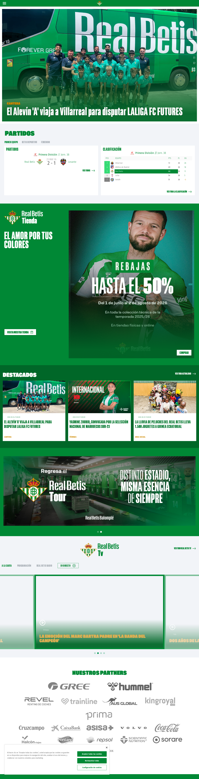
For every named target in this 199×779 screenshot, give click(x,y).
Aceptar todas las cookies (92, 754)
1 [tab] (98, 528)
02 (194, 61)
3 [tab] (101, 649)
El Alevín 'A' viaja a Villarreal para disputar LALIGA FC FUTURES (28, 420)
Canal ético (189, 772)
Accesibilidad (179, 772)
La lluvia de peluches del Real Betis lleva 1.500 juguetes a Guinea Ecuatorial (163, 420)
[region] (56, 760)
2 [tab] (101, 528)
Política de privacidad (158, 772)
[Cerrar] (107, 747)
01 (194, 55)
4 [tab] (104, 649)
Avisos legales (144, 772)
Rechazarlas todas (92, 761)
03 (194, 67)
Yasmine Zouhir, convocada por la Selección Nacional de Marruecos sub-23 (99, 420)
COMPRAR (184, 349)
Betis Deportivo (29, 138)
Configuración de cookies (92, 767)
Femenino (45, 138)
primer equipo (11, 138)
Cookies (170, 772)
